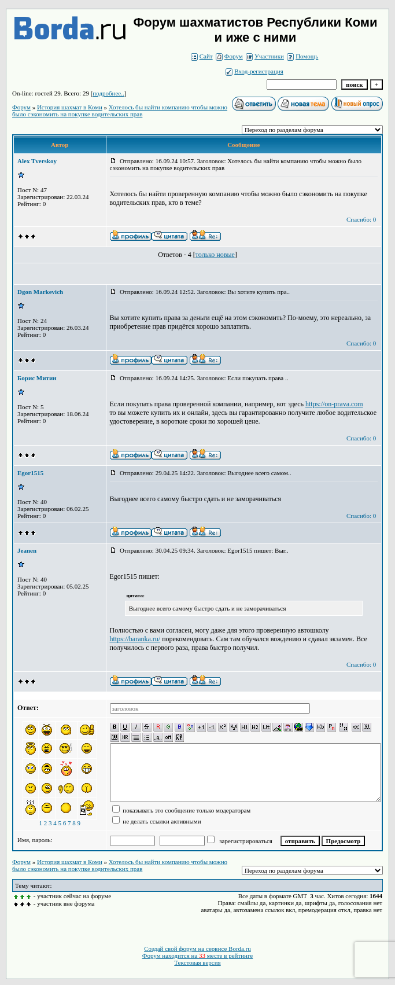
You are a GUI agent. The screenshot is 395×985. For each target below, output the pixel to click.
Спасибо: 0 (361, 219)
